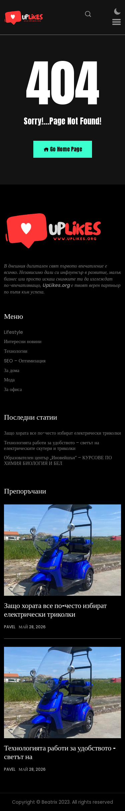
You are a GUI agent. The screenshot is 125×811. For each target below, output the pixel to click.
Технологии (15, 351)
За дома (11, 370)
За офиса (13, 390)
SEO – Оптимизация (25, 361)
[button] (116, 22)
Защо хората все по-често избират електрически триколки (62, 433)
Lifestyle (13, 332)
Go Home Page (62, 149)
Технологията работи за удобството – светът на (60, 752)
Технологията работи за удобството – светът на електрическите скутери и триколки (51, 445)
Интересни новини (22, 342)
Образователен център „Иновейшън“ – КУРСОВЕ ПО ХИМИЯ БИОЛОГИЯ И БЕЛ (58, 461)
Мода (9, 380)
